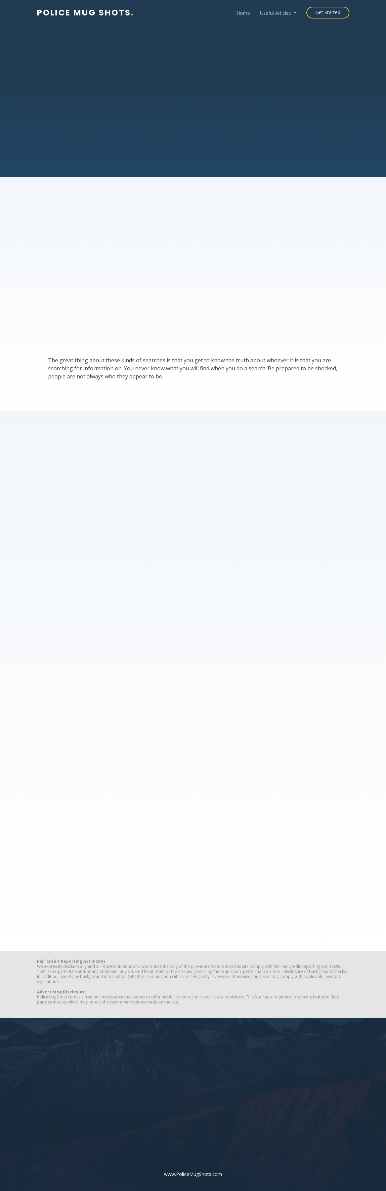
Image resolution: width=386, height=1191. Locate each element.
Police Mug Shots (85, 12)
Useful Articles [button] (276, 13)
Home (243, 13)
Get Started (327, 12)
